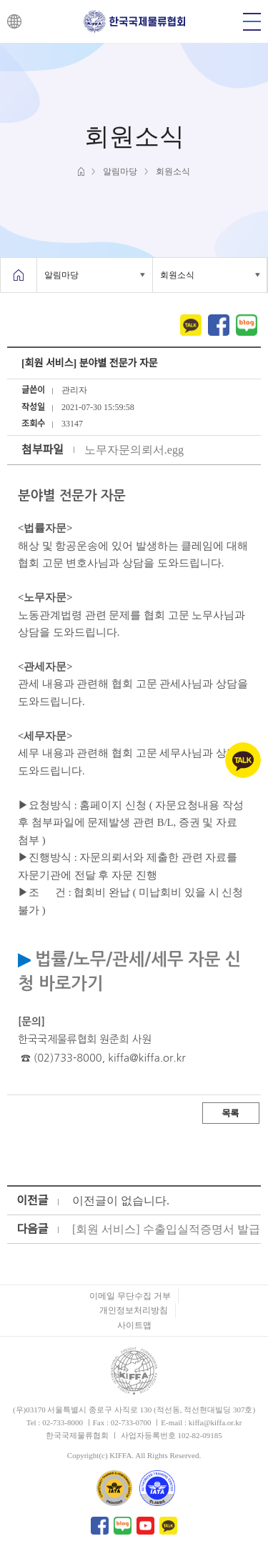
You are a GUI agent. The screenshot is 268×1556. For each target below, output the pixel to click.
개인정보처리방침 (133, 1310)
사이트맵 (134, 1325)
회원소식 (177, 275)
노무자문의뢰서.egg (134, 450)
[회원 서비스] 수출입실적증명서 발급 (166, 1229)
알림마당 (61, 275)
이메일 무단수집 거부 (130, 1296)
